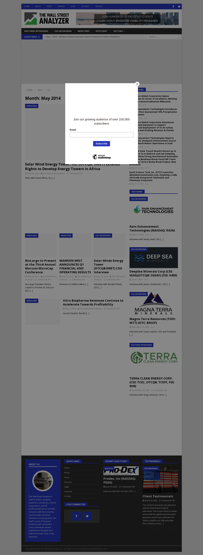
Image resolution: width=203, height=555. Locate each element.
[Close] (137, 84)
